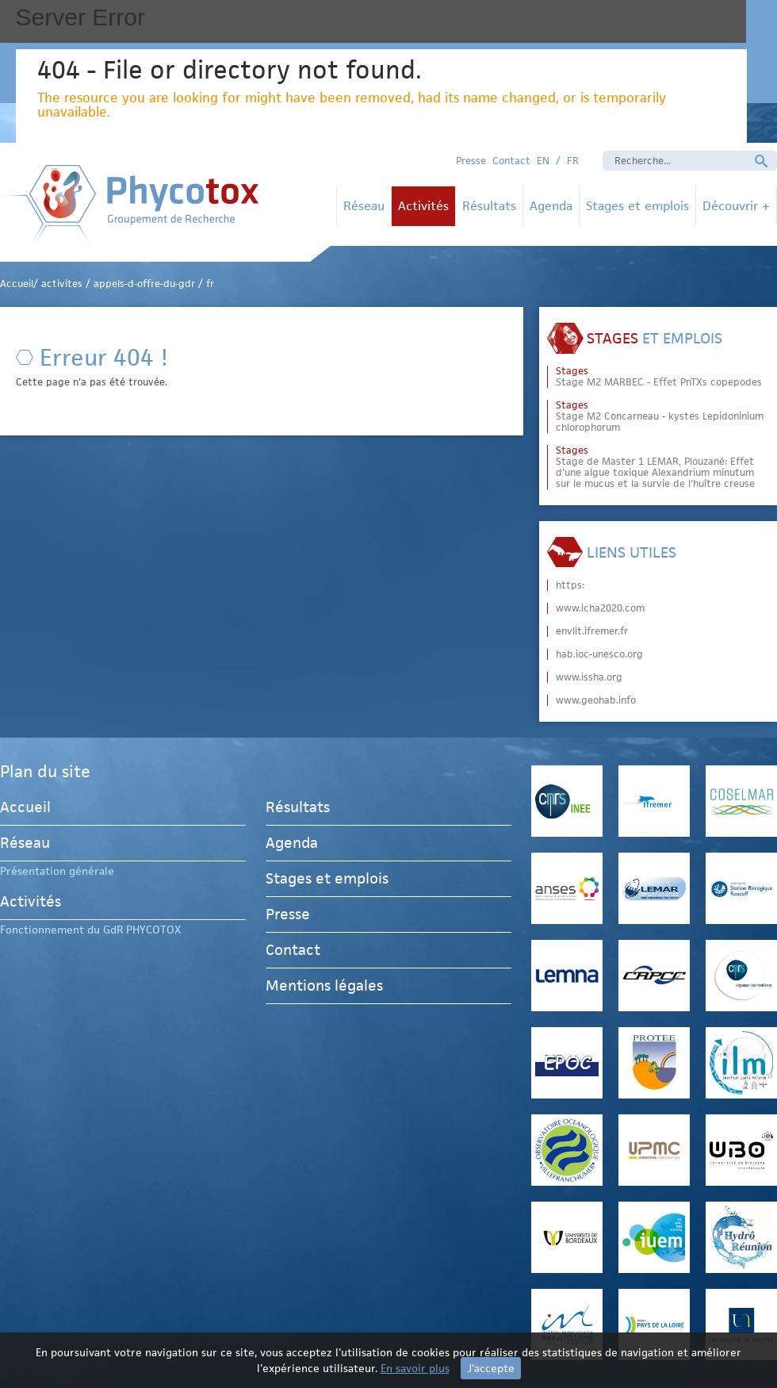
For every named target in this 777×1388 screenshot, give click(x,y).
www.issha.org (589, 677)
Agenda (551, 205)
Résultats (489, 205)
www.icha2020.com (600, 608)
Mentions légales (324, 985)
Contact (511, 160)
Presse (471, 160)
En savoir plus (415, 1368)
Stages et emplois (637, 205)
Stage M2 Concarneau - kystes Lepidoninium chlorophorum (660, 416)
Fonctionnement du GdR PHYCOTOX (90, 929)
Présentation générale (57, 870)
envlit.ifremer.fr (592, 631)
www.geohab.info (596, 700)
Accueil (25, 809)
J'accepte (491, 1368)
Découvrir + (736, 205)
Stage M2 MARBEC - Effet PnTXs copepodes (659, 377)
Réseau (364, 205)
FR (573, 160)
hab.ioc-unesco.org (599, 654)
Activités (423, 205)
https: (570, 585)
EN (543, 160)
